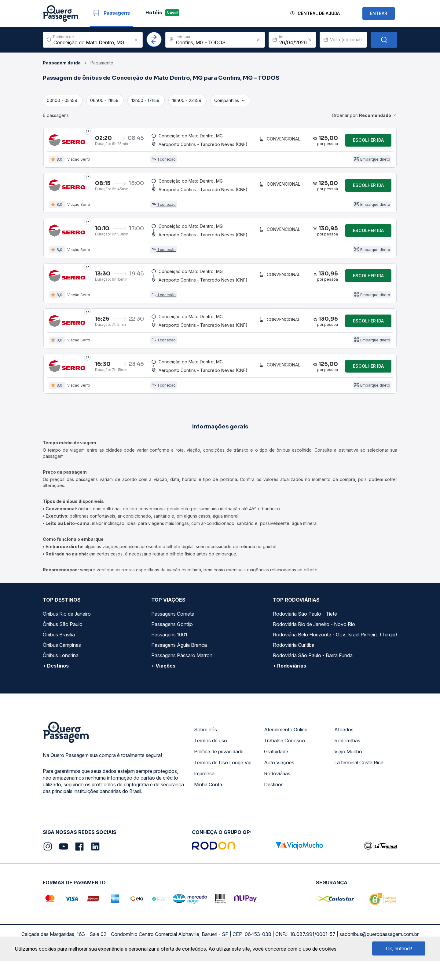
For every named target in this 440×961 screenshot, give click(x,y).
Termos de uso (210, 744)
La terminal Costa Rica (358, 766)
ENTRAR (378, 13)
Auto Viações (279, 766)
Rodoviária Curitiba (293, 648)
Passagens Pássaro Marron (181, 659)
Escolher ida (368, 140)
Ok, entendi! (399, 948)
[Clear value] (310, 39)
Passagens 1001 (169, 638)
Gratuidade (276, 755)
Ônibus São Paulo (62, 627)
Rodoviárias (277, 777)
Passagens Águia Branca (179, 648)
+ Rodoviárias (289, 669)
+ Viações (163, 669)
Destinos (274, 788)
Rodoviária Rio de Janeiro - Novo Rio (314, 627)
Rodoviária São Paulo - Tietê (305, 617)
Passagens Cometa (172, 617)
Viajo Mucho (348, 755)
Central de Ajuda (319, 13)
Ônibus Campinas (62, 648)
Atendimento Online (285, 733)
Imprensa (204, 777)
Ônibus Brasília (59, 638)
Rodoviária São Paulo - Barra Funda (313, 659)
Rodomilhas (347, 744)
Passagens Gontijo (172, 627)
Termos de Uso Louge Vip (222, 766)
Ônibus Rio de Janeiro (67, 617)
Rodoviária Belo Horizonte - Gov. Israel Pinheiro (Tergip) (335, 638)
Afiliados (344, 733)
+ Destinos (56, 669)
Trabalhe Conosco (284, 744)
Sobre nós (205, 733)
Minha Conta (208, 788)
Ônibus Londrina (61, 659)
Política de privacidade (219, 755)
